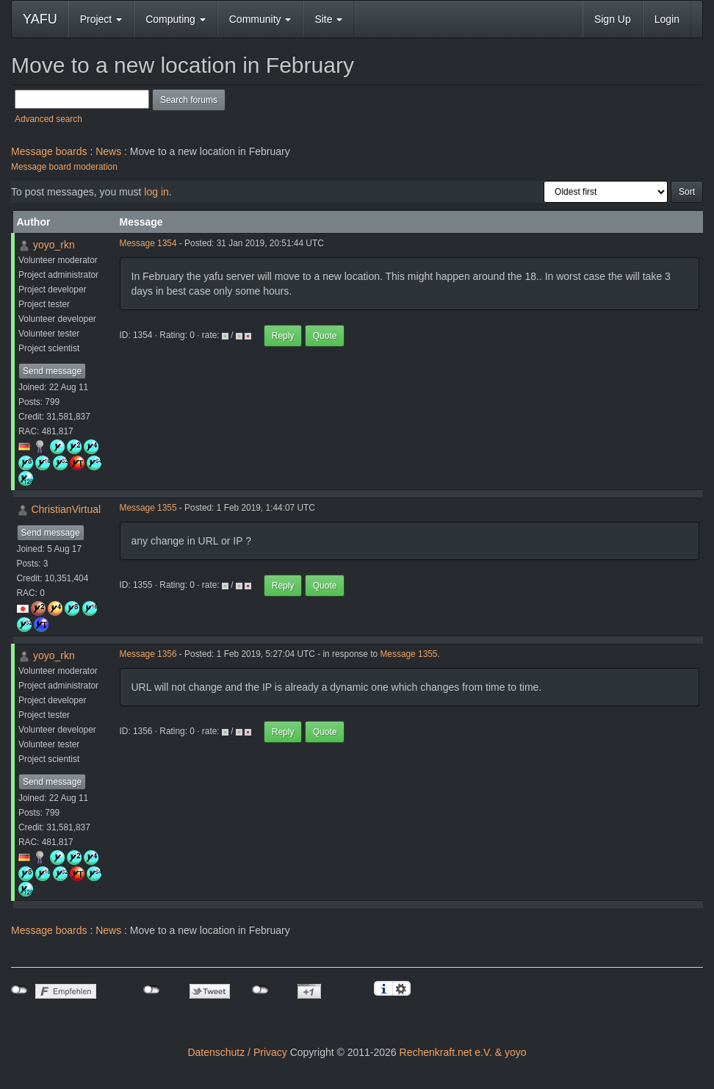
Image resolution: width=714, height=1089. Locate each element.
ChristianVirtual (66, 509)
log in (156, 192)
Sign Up (612, 19)
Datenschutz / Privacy (236, 1052)
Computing (175, 19)
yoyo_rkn (54, 245)
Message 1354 (148, 243)
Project (101, 19)
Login (666, 19)
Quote (325, 336)
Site (328, 19)
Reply (283, 336)
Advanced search (48, 119)
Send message (52, 371)
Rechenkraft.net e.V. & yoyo (463, 1052)
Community (260, 19)
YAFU (40, 19)
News (108, 151)
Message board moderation (64, 167)
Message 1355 (148, 508)
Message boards (49, 151)
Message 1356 (148, 654)
